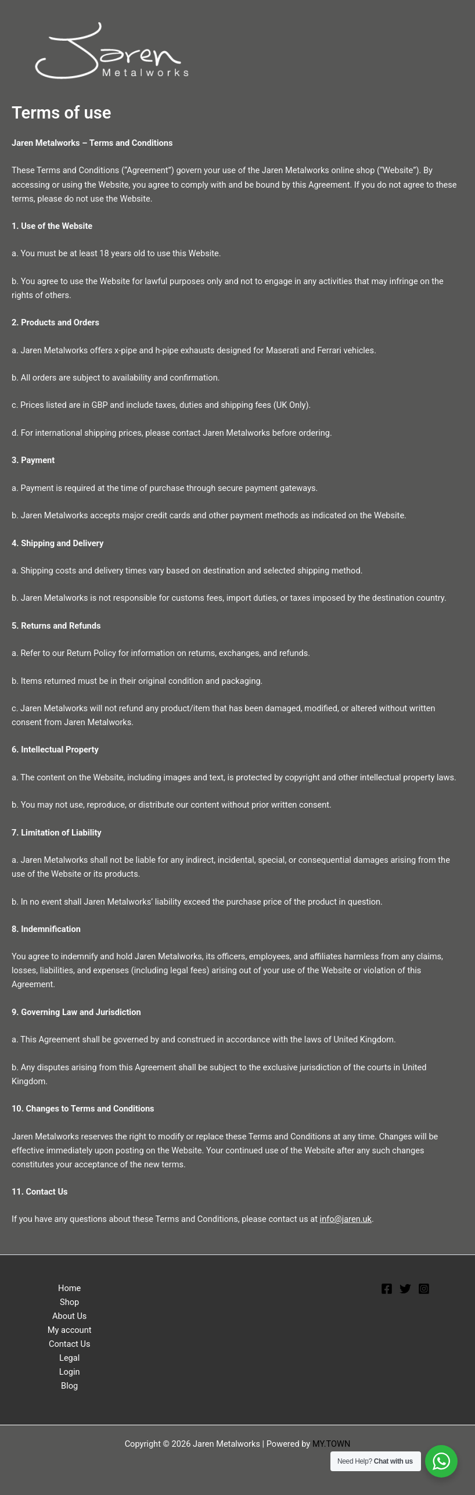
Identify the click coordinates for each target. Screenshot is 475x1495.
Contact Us (70, 1344)
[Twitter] (405, 1289)
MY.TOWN (331, 1444)
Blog (69, 1386)
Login (69, 1372)
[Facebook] (387, 1289)
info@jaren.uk (346, 1219)
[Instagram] (424, 1289)
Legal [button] (69, 1358)
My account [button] (70, 1330)
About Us (69, 1316)
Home (69, 1288)
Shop (69, 1302)
